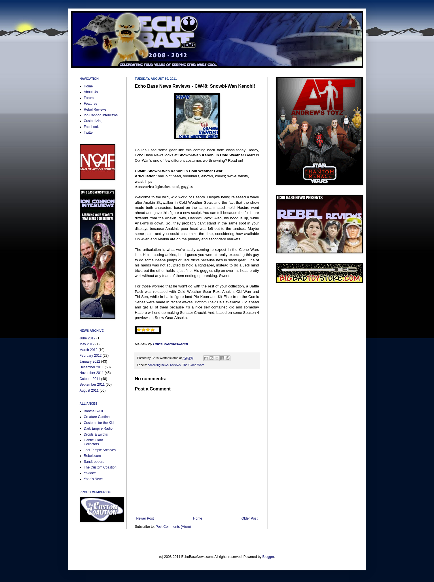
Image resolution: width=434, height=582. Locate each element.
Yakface (90, 473)
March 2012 (89, 350)
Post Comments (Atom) (173, 527)
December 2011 (92, 367)
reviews (175, 365)
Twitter (89, 133)
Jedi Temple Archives (100, 450)
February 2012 (91, 356)
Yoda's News (93, 479)
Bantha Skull (93, 411)
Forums (90, 98)
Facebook (91, 127)
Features (90, 104)
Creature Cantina (97, 417)
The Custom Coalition (100, 467)
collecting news (158, 365)
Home (197, 518)
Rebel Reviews (95, 110)
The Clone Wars (193, 365)
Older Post (250, 518)
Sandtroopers (94, 462)
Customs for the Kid (99, 423)
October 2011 (90, 379)
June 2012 (88, 338)
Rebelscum (92, 456)
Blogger (268, 557)
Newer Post (145, 518)
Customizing (93, 121)
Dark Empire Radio (98, 428)
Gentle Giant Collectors (93, 442)
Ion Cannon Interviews (101, 115)
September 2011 (92, 384)
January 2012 (90, 362)
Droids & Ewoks (96, 434)
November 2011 (92, 373)
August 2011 (89, 390)
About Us (91, 92)
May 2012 (87, 344)
